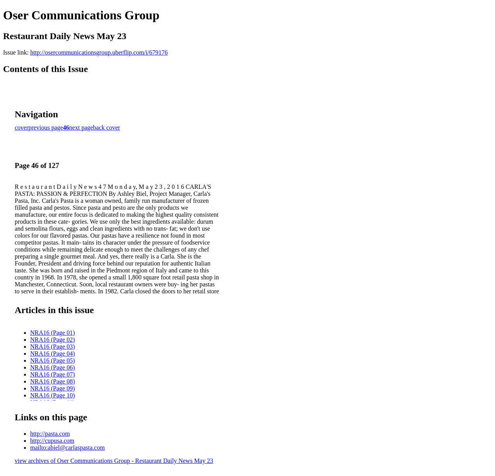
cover (22, 127)
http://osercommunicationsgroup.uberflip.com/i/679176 (99, 52)
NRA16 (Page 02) (52, 339)
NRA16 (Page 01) (52, 332)
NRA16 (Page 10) (52, 395)
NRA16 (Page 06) (52, 367)
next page (81, 127)
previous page (46, 127)
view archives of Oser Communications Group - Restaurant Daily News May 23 (114, 460)
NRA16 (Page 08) (52, 381)
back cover (106, 127)
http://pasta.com (50, 433)
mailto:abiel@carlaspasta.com (67, 447)
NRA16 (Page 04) (52, 353)
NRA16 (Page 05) (52, 360)
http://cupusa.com (52, 440)
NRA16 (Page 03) (52, 346)
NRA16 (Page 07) (52, 374)
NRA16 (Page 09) (52, 388)
